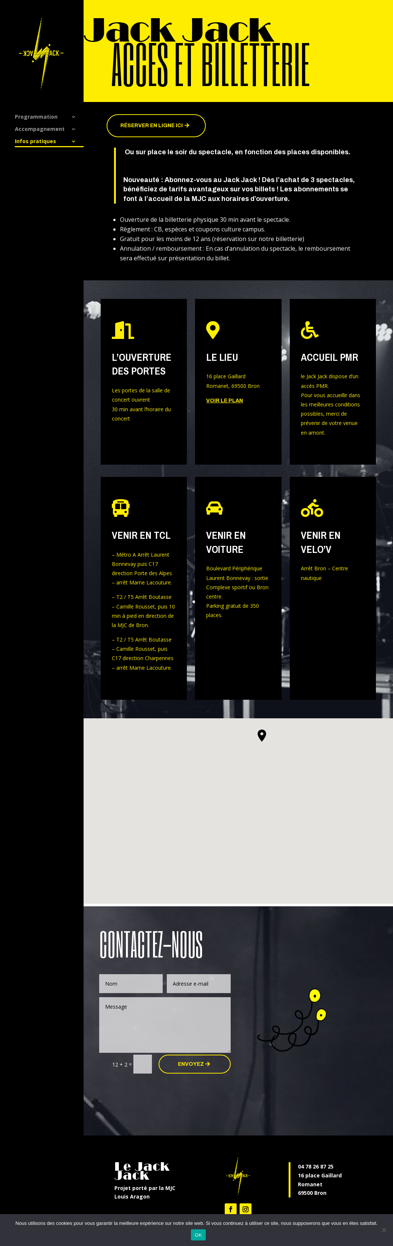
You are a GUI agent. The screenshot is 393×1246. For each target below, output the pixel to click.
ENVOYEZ (191, 1064)
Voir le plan (224, 400)
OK (198, 1235)
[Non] (383, 1230)
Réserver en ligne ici (151, 125)
